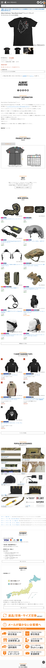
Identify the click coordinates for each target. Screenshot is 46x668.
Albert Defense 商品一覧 (15, 518)
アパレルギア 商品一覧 (15, 524)
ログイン (32, 76)
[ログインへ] (41, 2)
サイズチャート (8, 143)
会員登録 (24, 76)
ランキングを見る (23, 432)
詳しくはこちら (23, 561)
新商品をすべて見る (23, 343)
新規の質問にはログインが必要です (23, 187)
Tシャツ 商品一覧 (15, 520)
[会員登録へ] (38, 2)
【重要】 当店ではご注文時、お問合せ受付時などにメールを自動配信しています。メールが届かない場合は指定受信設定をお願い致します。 (22, 9)
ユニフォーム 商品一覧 (15, 522)
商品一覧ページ (8, 516)
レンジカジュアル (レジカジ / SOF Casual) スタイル (18, 106)
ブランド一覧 (8, 518)
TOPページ (3, 516)
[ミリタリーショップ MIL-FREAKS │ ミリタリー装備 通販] (10, 2)
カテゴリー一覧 (8, 520)
